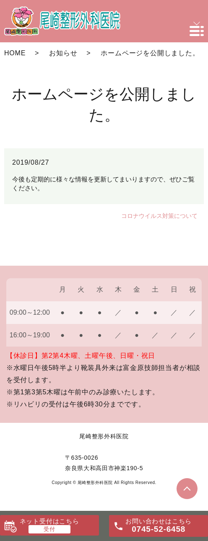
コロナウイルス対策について (159, 215)
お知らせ (63, 53)
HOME (15, 53)
